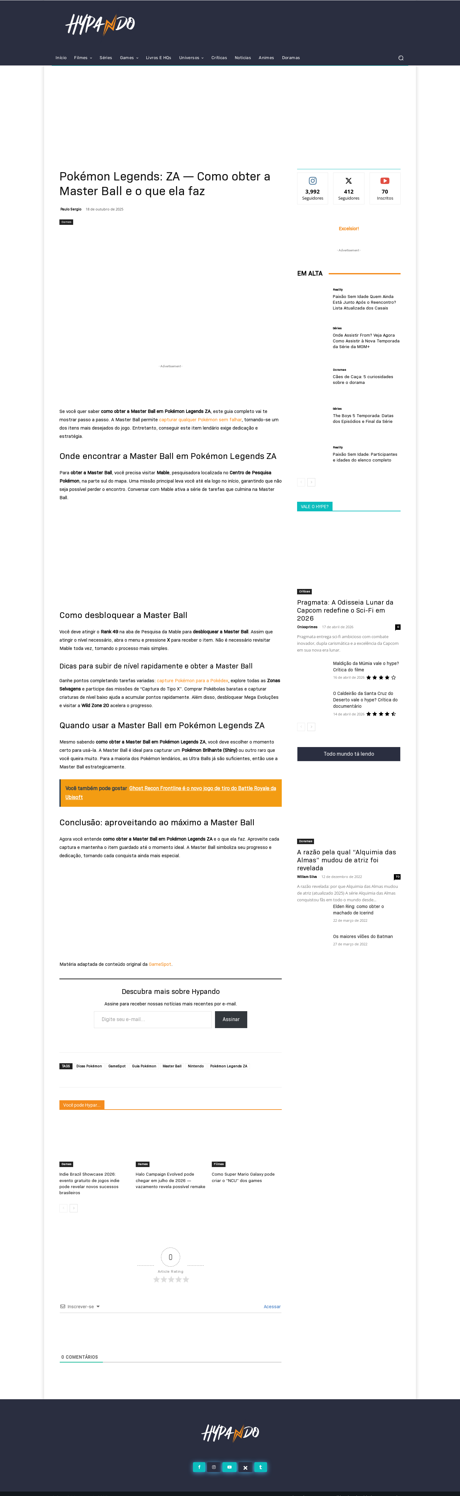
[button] (400, 57)
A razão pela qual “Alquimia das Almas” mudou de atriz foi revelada (346, 860)
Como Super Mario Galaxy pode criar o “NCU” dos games (246, 1177)
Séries (337, 329)
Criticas (304, 591)
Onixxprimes (307, 627)
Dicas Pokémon (89, 1066)
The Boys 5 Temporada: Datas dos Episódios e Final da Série (365, 418)
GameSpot (160, 964)
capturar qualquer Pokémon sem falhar (199, 420)
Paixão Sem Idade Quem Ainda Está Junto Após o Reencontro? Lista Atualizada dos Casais (366, 302)
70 (397, 876)
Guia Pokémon (144, 1066)
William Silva (307, 876)
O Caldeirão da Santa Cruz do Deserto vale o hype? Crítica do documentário (365, 700)
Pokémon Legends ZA (228, 1066)
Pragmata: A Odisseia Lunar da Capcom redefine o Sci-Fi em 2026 (345, 610)
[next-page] (74, 1201)
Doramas (339, 370)
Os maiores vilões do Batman (363, 936)
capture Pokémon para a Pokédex (192, 680)
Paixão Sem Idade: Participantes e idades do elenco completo (364, 457)
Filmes (219, 1164)
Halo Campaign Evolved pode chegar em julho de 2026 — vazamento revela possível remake (170, 1180)
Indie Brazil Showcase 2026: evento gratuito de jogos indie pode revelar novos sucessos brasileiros (93, 1180)
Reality (338, 290)
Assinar (231, 1019)
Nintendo (196, 1066)
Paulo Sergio (70, 209)
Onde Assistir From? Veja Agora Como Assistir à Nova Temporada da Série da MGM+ (364, 341)
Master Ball (172, 1066)
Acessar (272, 1299)
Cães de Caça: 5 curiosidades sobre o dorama (361, 379)
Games (66, 222)
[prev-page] (63, 1201)
